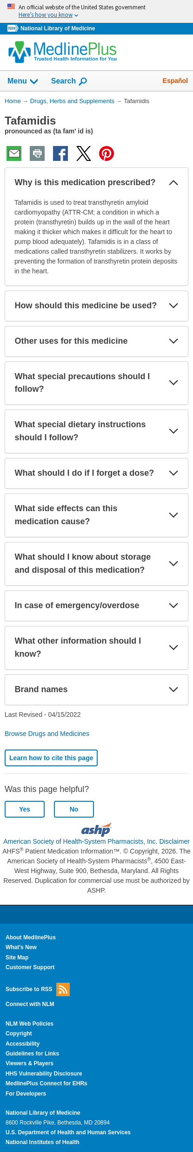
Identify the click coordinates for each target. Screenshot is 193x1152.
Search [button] (69, 81)
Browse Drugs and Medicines (47, 733)
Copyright (19, 1033)
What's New (21, 947)
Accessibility (23, 1044)
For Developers (26, 1093)
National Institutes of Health (42, 1142)
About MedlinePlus (31, 937)
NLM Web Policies (29, 1023)
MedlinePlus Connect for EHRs (46, 1083)
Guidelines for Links (32, 1053)
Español (175, 80)
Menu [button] (23, 81)
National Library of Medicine (57, 28)
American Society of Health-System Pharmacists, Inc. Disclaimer (96, 841)
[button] (173, 183)
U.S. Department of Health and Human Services (68, 1132)
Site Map (17, 957)
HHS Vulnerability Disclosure (44, 1073)
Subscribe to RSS (38, 989)
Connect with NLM (30, 1004)
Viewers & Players (29, 1063)
